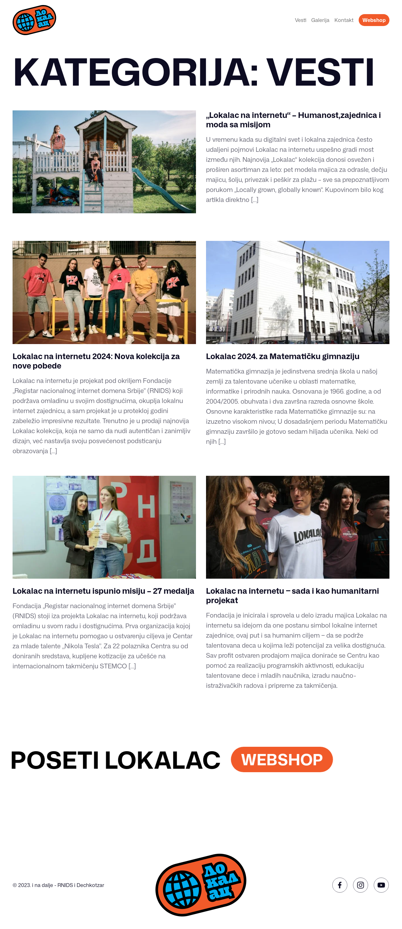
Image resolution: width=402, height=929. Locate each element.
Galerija (320, 20)
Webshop (374, 20)
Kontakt (344, 20)
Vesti (300, 20)
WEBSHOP (291, 759)
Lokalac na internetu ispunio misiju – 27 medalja (103, 590)
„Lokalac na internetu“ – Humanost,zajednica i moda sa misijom (293, 119)
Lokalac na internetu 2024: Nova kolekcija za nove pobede (96, 361)
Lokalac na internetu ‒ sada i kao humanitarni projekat (292, 595)
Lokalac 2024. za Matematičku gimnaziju (283, 356)
